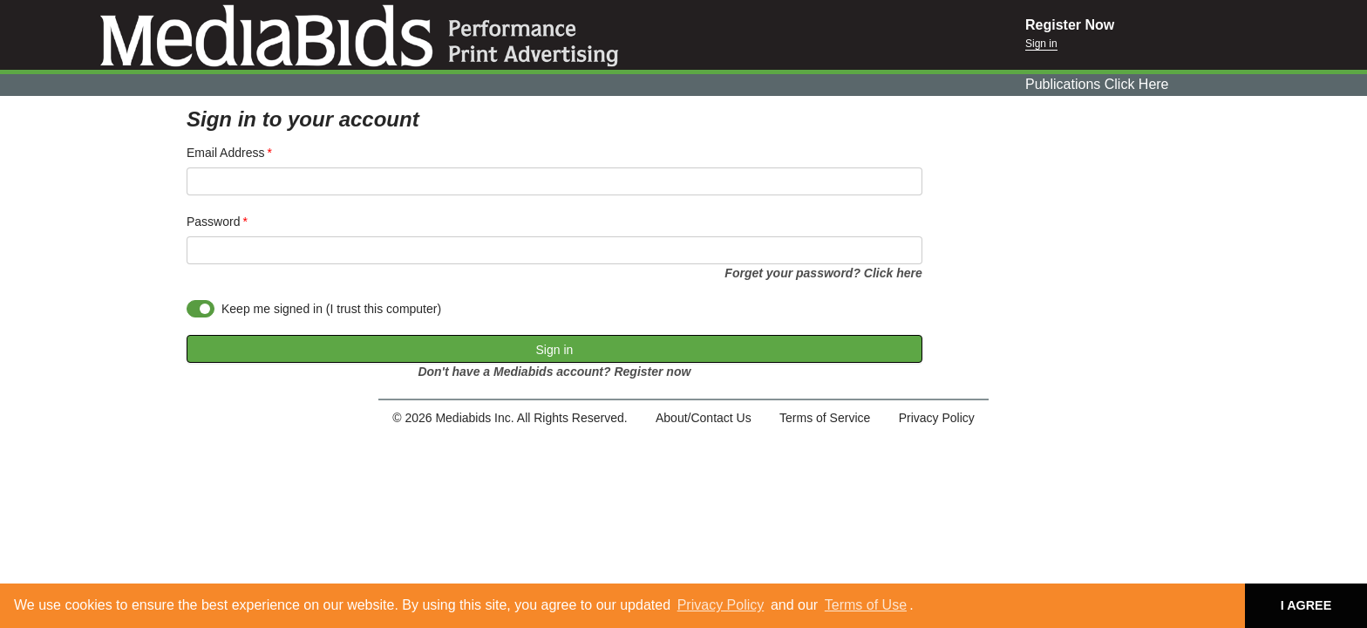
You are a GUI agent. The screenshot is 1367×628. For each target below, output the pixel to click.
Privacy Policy (721, 604)
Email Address (225, 153)
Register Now (1069, 24)
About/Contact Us (704, 418)
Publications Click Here (1097, 84)
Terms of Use (866, 604)
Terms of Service (824, 418)
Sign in (1041, 44)
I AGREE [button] (1306, 605)
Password (213, 222)
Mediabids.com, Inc (512, 35)
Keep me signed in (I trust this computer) (331, 309)
